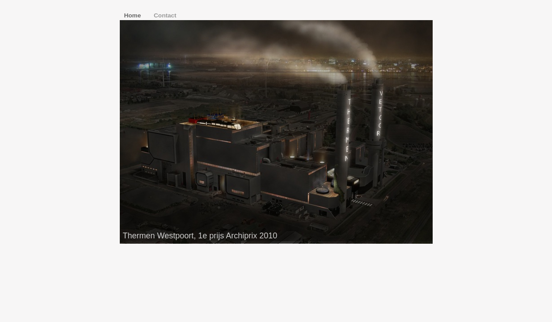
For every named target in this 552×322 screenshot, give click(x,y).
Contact (165, 15)
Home (133, 15)
